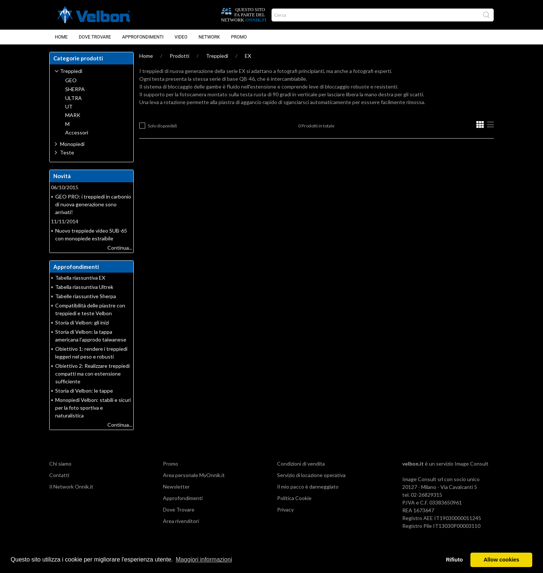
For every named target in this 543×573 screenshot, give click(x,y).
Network (209, 37)
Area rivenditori (181, 521)
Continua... (119, 247)
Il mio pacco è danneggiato (308, 486)
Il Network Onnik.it (71, 486)
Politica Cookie (294, 498)
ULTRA (73, 98)
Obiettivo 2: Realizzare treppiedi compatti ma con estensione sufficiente (92, 373)
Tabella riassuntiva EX (80, 277)
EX (248, 56)
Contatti (59, 475)
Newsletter (176, 486)
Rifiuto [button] (454, 560)
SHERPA (75, 89)
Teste (67, 152)
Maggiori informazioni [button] (204, 559)
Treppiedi (217, 56)
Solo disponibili (162, 126)
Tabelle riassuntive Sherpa (85, 296)
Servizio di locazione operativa (311, 475)
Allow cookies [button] (501, 560)
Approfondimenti (143, 37)
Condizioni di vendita (301, 463)
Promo (239, 37)
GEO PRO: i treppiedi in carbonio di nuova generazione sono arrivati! (93, 204)
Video (180, 37)
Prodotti (179, 56)
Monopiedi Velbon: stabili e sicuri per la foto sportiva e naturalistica (93, 408)
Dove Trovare (95, 37)
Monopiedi (72, 144)
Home (61, 37)
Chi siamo (60, 463)
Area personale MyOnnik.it (194, 475)
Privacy (285, 509)
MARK (72, 115)
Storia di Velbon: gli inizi (82, 322)
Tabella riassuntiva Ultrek (84, 287)
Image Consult (471, 463)
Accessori (76, 133)
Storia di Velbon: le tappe (84, 390)
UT (69, 107)
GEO (71, 80)
